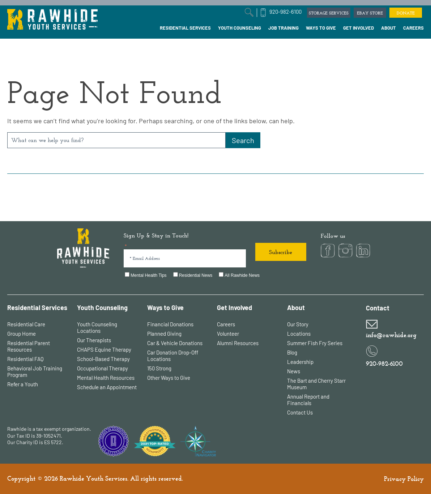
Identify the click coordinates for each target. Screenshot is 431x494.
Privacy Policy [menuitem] (404, 479)
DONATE (406, 13)
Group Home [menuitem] (21, 333)
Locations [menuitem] (299, 333)
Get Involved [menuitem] (234, 308)
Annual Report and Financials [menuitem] (308, 399)
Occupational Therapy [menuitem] (102, 368)
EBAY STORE (370, 13)
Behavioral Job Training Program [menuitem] (34, 371)
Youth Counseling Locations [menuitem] (97, 327)
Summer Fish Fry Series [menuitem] (314, 343)
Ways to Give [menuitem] (165, 308)
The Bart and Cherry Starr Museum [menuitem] (316, 383)
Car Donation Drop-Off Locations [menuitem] (172, 355)
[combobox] (116, 140)
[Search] (243, 140)
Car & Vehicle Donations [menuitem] (174, 343)
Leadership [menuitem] (300, 361)
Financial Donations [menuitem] (170, 324)
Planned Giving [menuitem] (164, 333)
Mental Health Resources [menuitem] (106, 377)
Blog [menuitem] (292, 352)
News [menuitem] (293, 371)
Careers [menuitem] (226, 324)
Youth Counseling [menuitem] (102, 308)
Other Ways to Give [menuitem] (168, 377)
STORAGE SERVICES (329, 13)
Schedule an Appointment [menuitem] (107, 387)
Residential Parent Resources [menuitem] (28, 346)
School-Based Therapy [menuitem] (103, 359)
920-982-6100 (285, 11)
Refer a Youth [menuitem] (22, 384)
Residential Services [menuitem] (37, 308)
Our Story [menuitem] (297, 324)
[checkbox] (215, 275)
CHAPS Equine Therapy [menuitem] (104, 349)
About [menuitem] (296, 308)
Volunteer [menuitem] (228, 333)
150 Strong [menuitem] (159, 368)
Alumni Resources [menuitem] (238, 343)
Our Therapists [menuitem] (94, 340)
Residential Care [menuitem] (26, 324)
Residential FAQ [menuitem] (25, 359)
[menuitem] (185, 28)
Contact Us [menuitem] (300, 412)
